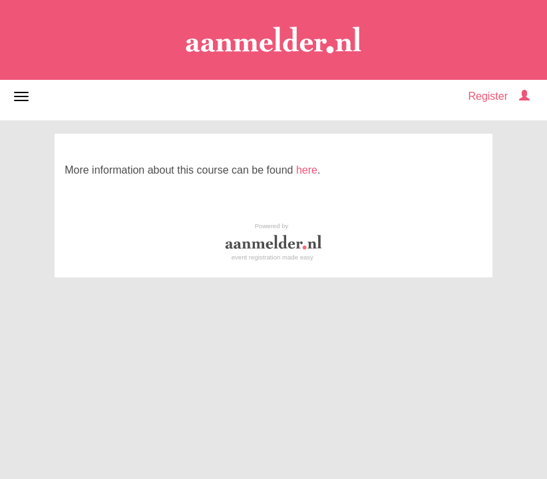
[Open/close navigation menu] (21, 96)
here (306, 170)
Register (488, 96)
